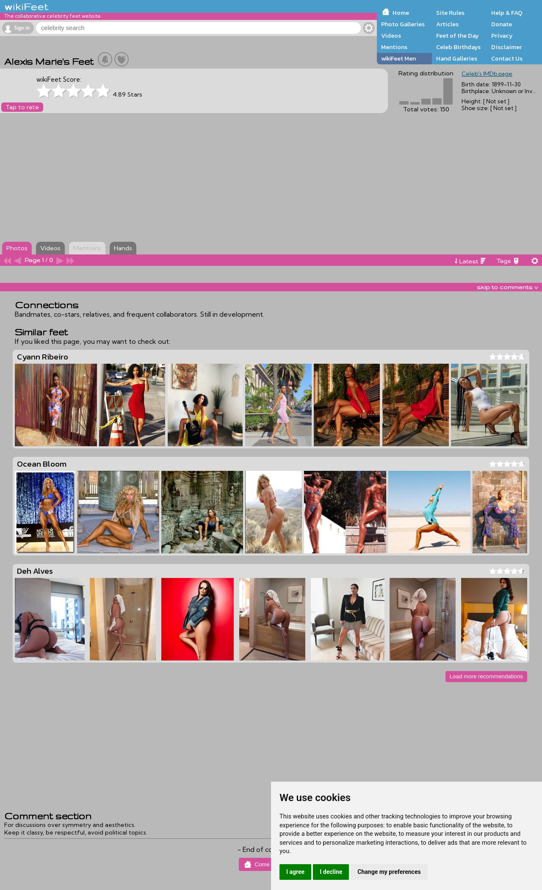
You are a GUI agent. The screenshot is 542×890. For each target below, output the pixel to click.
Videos (391, 35)
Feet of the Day (457, 35)
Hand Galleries (456, 58)
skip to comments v (507, 287)
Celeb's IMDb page (487, 73)
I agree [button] (295, 871)
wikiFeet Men (398, 58)
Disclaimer (506, 47)
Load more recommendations (486, 676)
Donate (501, 24)
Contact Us (507, 58)
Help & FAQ (507, 12)
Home (401, 12)
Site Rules (450, 12)
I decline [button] (331, 871)
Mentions (394, 47)
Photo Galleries (403, 24)
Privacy (502, 35)
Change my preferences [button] (388, 871)
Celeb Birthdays (458, 47)
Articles (447, 24)
